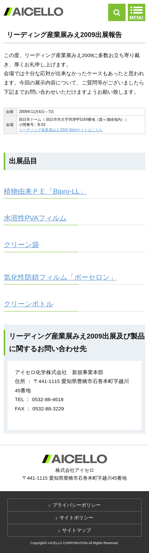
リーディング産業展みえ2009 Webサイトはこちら (61, 130)
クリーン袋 (21, 245)
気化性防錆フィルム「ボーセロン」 (60, 277)
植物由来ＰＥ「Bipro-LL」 (45, 191)
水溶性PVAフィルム (35, 218)
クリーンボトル (28, 304)
